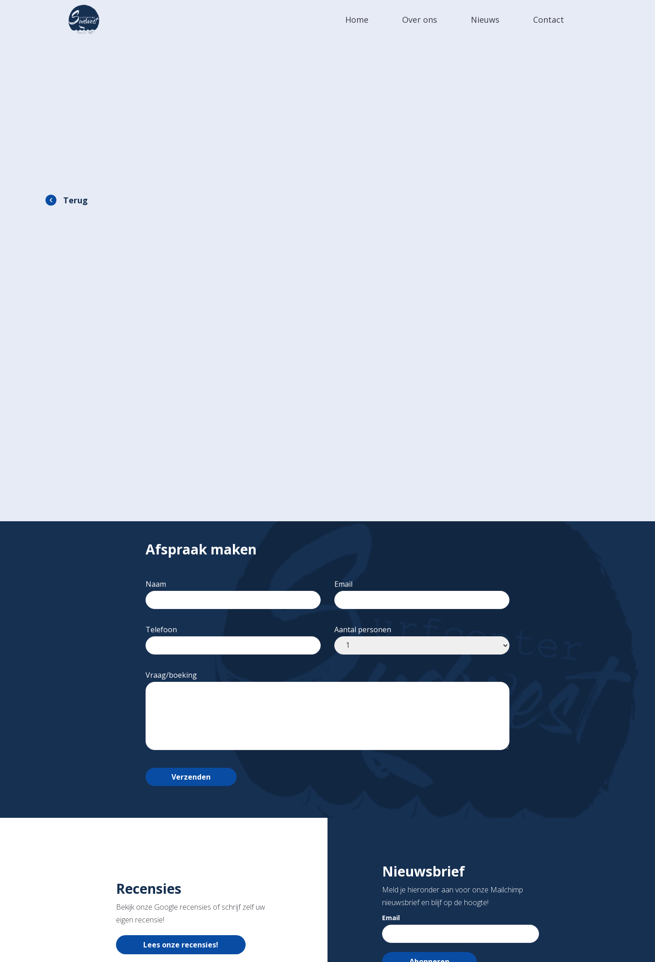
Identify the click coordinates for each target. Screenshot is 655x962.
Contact (548, 19)
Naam (233, 592)
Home (356, 19)
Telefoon (233, 637)
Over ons (419, 19)
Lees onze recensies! (180, 945)
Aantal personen (421, 637)
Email (421, 592)
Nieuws (485, 19)
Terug (75, 200)
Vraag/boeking (327, 711)
